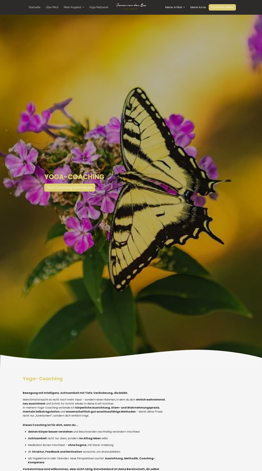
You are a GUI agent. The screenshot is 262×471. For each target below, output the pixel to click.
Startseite (34, 7)
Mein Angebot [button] (73, 7)
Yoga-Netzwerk (98, 7)
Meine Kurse (198, 7)
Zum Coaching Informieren (66, 187)
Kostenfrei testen (222, 7)
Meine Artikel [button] (174, 7)
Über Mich (52, 7)
